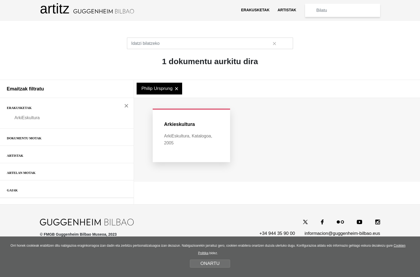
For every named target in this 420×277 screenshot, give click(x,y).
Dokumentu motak (24, 138)
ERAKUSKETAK (255, 10)
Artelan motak (21, 173)
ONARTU (209, 263)
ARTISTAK (287, 10)
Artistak (15, 156)
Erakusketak (19, 108)
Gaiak (12, 190)
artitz (87, 8)
